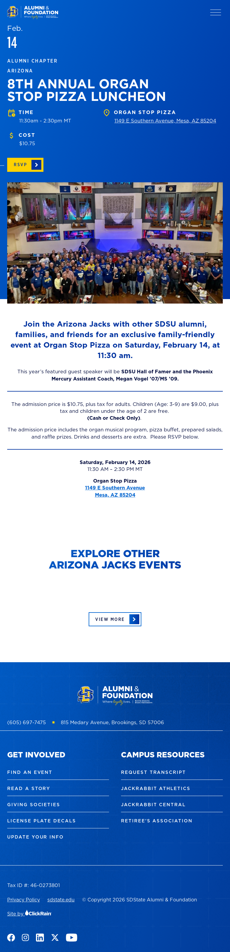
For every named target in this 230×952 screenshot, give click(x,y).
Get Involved (36, 754)
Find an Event (29, 772)
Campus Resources (163, 754)
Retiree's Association (157, 821)
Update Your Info (35, 837)
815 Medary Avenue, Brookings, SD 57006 (112, 722)
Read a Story (28, 788)
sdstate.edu (61, 899)
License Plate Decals (41, 821)
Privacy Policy (23, 899)
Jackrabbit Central (153, 804)
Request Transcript (153, 772)
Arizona (20, 70)
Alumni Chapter (32, 60)
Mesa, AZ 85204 (115, 494)
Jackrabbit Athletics (155, 788)
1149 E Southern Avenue (115, 487)
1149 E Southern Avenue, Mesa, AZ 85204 (165, 120)
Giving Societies (33, 804)
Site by (29, 913)
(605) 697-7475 (26, 722)
